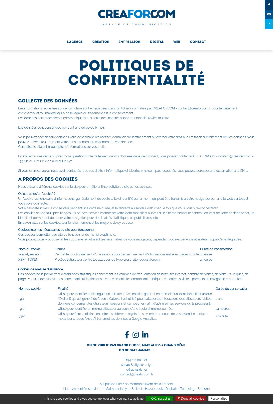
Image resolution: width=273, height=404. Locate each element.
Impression (129, 42)
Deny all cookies (190, 398)
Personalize (218, 398)
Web (176, 42)
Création (101, 42)
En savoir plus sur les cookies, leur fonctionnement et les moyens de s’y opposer (76, 222)
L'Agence (75, 42)
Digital (157, 42)
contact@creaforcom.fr (136, 374)
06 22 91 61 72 (136, 369)
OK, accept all (159, 398)
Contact (198, 42)
